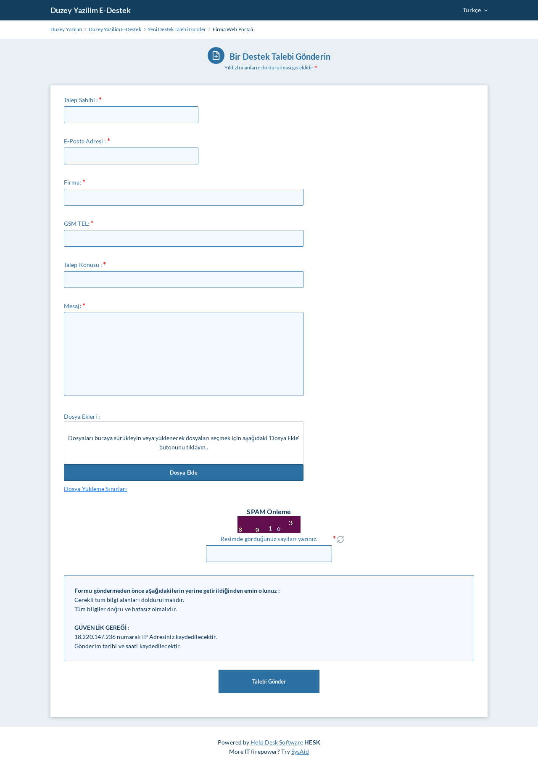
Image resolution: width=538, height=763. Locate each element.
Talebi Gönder (269, 681)
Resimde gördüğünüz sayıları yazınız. (269, 538)
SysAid (300, 751)
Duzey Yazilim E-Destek (90, 10)
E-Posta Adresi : (85, 141)
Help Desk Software (277, 742)
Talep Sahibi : (81, 99)
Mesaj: (73, 305)
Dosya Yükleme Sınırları (95, 488)
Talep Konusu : (83, 264)
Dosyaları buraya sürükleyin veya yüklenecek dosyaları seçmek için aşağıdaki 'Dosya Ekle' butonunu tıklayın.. (183, 442)
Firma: (73, 182)
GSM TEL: (77, 223)
